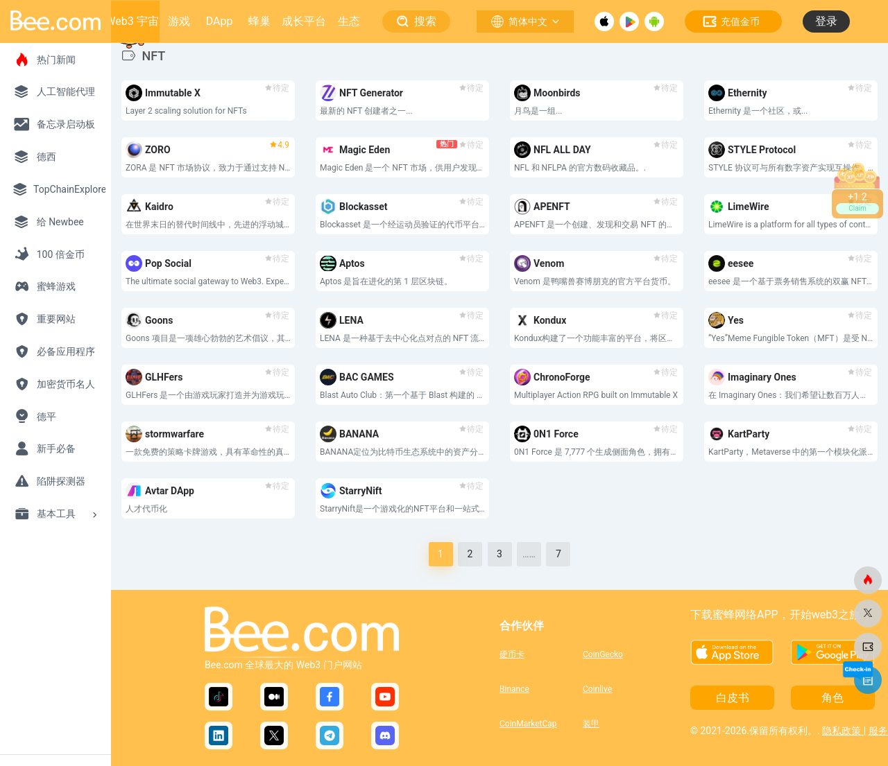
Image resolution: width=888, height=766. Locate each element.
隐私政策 (842, 730)
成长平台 (304, 21)
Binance (514, 689)
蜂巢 (259, 21)
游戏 (179, 21)
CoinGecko (603, 654)
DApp (219, 21)
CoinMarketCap (528, 724)
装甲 (591, 724)
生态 (349, 21)
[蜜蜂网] (868, 580)
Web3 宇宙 (131, 21)
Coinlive (597, 689)
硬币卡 (512, 654)
